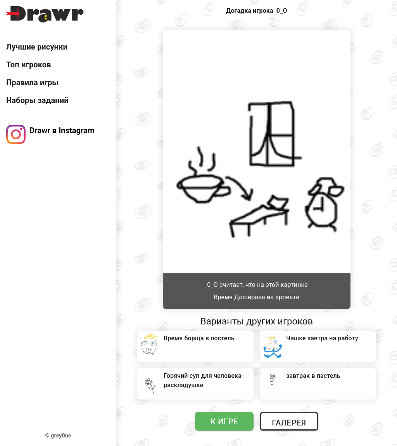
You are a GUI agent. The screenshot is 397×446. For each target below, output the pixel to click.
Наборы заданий (37, 100)
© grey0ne (58, 435)
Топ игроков (28, 64)
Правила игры (32, 82)
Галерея (289, 422)
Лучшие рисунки (36, 46)
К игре (224, 421)
